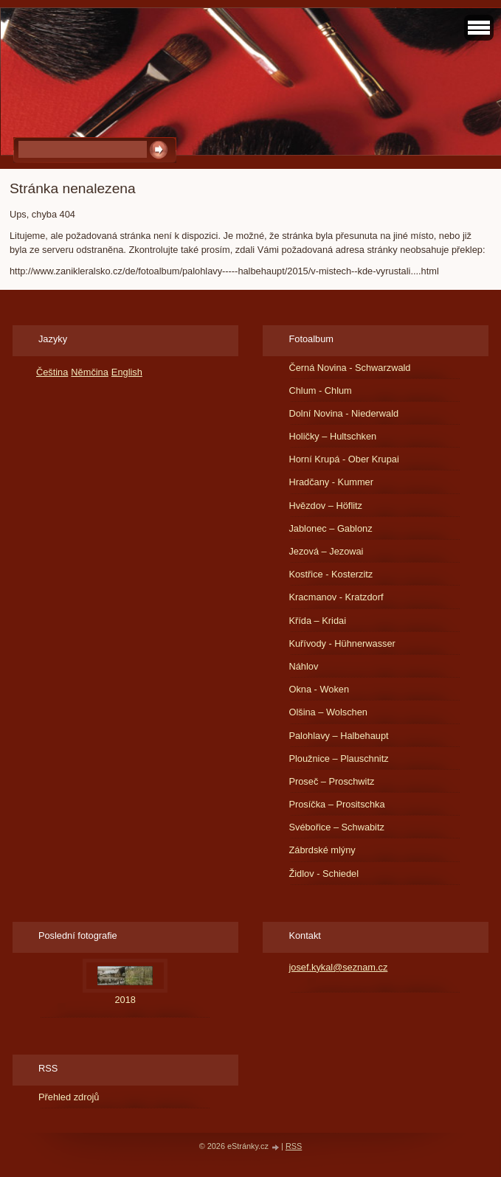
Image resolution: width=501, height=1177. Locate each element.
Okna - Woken (318, 689)
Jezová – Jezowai (325, 551)
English (126, 372)
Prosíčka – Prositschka (336, 804)
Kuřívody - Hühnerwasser (341, 643)
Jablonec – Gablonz (330, 528)
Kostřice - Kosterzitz (330, 574)
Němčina (89, 372)
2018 (125, 999)
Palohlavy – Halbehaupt (338, 735)
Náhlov (303, 666)
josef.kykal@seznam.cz (337, 967)
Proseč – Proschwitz (331, 781)
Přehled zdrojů (69, 1097)
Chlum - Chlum (319, 390)
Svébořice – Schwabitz (336, 827)
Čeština (52, 372)
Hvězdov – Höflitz (325, 505)
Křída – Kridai (317, 620)
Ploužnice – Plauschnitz (338, 758)
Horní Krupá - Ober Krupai (343, 459)
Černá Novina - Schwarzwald (349, 367)
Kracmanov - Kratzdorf (335, 597)
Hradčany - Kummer (330, 481)
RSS (294, 1146)
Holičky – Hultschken (332, 436)
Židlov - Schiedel (323, 873)
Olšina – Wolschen (327, 712)
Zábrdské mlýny (321, 849)
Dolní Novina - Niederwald (343, 413)
